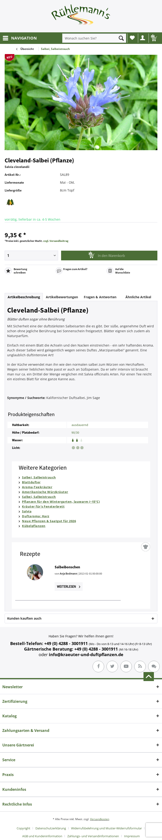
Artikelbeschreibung (24, 297)
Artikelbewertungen (62, 297)
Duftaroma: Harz (35, 516)
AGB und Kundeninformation (42, 836)
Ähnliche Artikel (138, 297)
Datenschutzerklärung (50, 828)
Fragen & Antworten (100, 297)
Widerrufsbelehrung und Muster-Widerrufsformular (106, 828)
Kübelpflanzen (34, 526)
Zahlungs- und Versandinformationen (93, 836)
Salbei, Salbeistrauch (39, 477)
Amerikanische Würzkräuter (45, 492)
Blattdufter (31, 482)
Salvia (26, 511)
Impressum (132, 836)
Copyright (23, 828)
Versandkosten (99, 819)
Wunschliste (132, 38)
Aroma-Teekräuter (37, 487)
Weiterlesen (68, 586)
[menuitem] (19, 38)
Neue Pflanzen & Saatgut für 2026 (49, 521)
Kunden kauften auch (24, 618)
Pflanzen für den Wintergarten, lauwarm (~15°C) (61, 501)
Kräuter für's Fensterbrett (43, 506)
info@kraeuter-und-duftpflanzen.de (86, 654)
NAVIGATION (20, 37)
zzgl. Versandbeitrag (55, 241)
